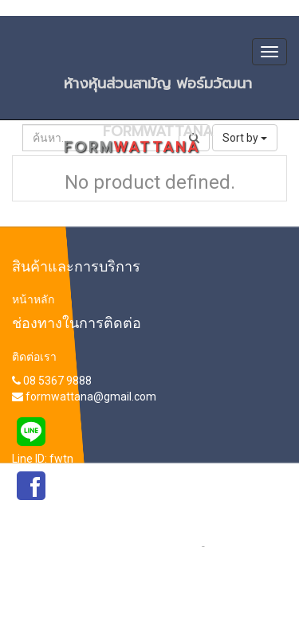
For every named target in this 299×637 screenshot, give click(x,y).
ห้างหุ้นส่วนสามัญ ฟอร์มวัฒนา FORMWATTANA (172, 88)
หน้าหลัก (33, 299)
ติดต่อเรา (34, 356)
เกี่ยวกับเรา (233, 545)
